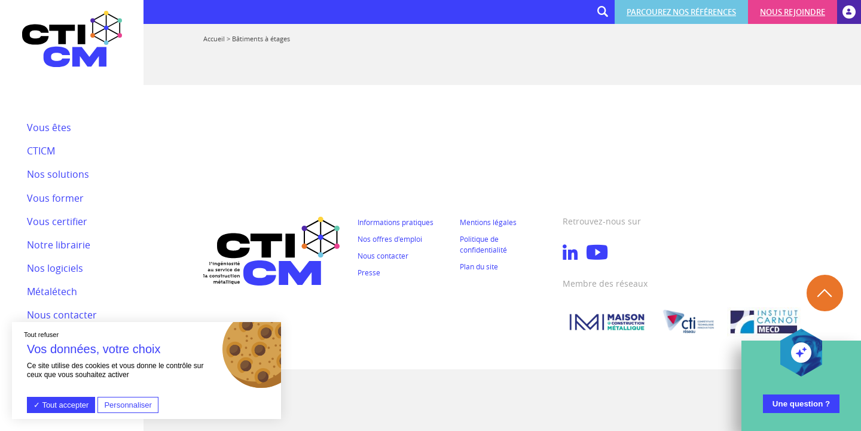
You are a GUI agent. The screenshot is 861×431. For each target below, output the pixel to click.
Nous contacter (383, 255)
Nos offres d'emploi (390, 239)
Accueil (214, 38)
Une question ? (801, 403)
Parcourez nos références (681, 12)
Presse (369, 272)
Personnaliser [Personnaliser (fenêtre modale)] (128, 404)
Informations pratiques (395, 222)
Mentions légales (488, 222)
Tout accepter (60, 404)
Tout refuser (41, 334)
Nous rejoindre (792, 12)
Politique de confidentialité (483, 244)
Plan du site (479, 266)
